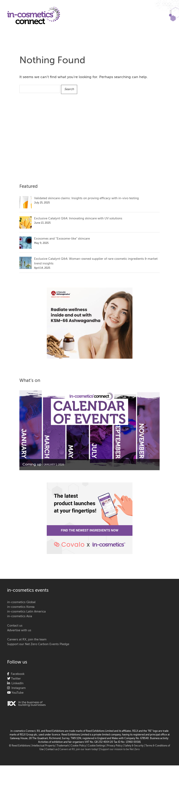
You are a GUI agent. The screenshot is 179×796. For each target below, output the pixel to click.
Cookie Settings (96, 746)
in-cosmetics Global (21, 602)
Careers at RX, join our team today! (78, 749)
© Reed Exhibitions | (20, 746)
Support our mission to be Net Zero (120, 749)
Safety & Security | (134, 746)
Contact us (14, 625)
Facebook (16, 673)
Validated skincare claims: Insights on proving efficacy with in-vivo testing (86, 198)
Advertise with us (19, 630)
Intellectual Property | (44, 746)
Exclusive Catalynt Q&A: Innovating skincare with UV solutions (78, 218)
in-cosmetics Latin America (26, 611)
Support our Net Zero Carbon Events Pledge (38, 644)
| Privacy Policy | (115, 746)
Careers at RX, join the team (27, 639)
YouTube (17, 692)
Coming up (31, 464)
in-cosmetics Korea (20, 606)
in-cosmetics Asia (19, 616)
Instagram (18, 688)
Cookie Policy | (79, 746)
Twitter (15, 678)
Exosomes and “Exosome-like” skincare (62, 238)
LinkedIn (16, 683)
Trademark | (64, 746)
